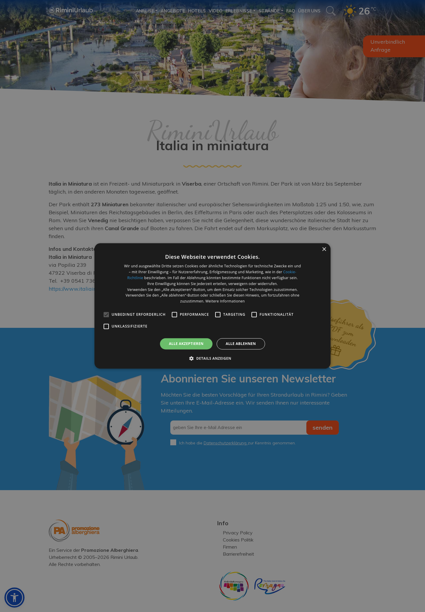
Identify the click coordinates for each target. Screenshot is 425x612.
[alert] (212, 306)
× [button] (324, 249)
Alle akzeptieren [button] (186, 343)
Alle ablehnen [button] (241, 343)
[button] (212, 358)
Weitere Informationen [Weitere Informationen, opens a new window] (225, 301)
